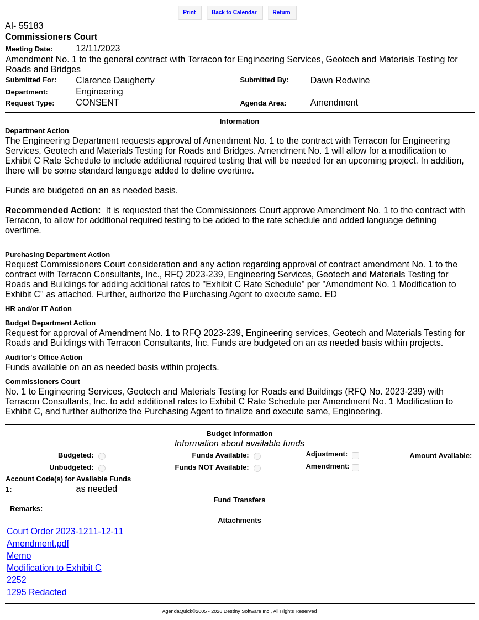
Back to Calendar (234, 12)
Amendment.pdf (38, 543)
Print (189, 12)
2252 (17, 580)
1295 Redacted (37, 592)
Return (281, 12)
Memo (19, 555)
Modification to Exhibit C (54, 567)
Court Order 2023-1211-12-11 (65, 531)
